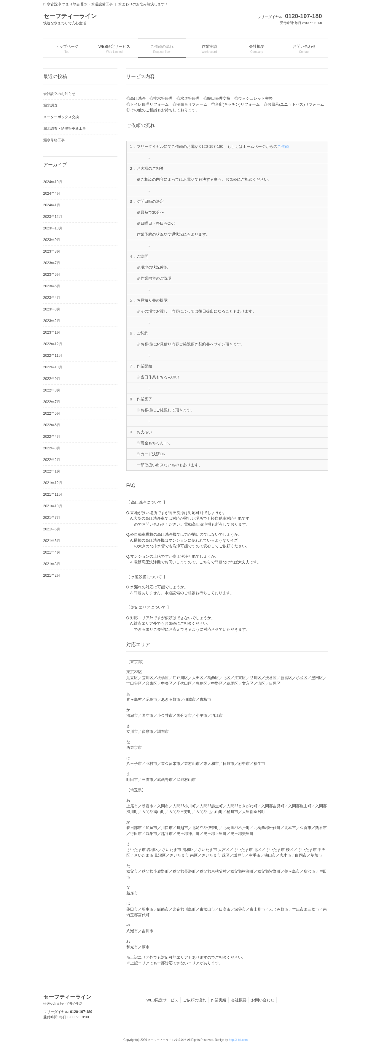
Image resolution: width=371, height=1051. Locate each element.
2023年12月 (52, 217)
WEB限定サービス (163, 1000)
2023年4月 (51, 298)
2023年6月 (51, 274)
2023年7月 (51, 263)
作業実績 (218, 1000)
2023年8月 (51, 251)
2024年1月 (51, 205)
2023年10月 (52, 228)
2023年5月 (51, 286)
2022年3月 (51, 448)
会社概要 (238, 1000)
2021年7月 (51, 518)
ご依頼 (283, 146)
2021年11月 (52, 494)
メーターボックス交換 (61, 117)
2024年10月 (52, 182)
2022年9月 (51, 379)
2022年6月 (51, 413)
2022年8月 (51, 390)
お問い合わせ (262, 1000)
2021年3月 (51, 564)
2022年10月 (52, 367)
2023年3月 (51, 309)
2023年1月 (51, 332)
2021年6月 (51, 529)
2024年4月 (51, 193)
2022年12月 (52, 344)
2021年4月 (51, 552)
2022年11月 (52, 355)
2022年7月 (51, 402)
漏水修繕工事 (54, 140)
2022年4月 (51, 437)
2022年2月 (51, 460)
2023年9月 (51, 240)
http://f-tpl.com (238, 1040)
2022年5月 (51, 425)
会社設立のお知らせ (59, 94)
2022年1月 (51, 471)
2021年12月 (52, 483)
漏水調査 (50, 105)
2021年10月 (52, 506)
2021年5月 (51, 541)
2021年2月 (51, 575)
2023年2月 (51, 321)
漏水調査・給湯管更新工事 (64, 128)
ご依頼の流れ (194, 1000)
